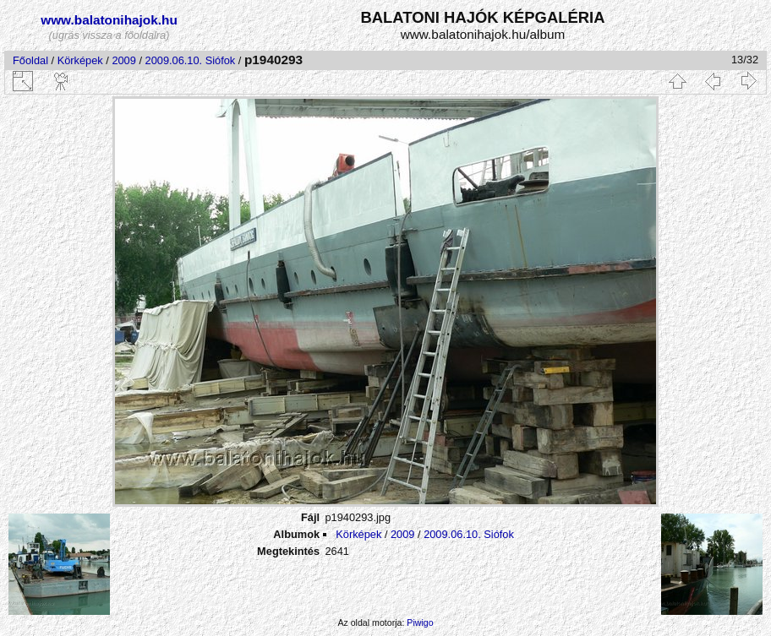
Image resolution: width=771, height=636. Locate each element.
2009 (123, 60)
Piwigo (420, 622)
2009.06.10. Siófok (190, 60)
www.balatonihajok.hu (109, 20)
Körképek (80, 60)
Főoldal (30, 60)
